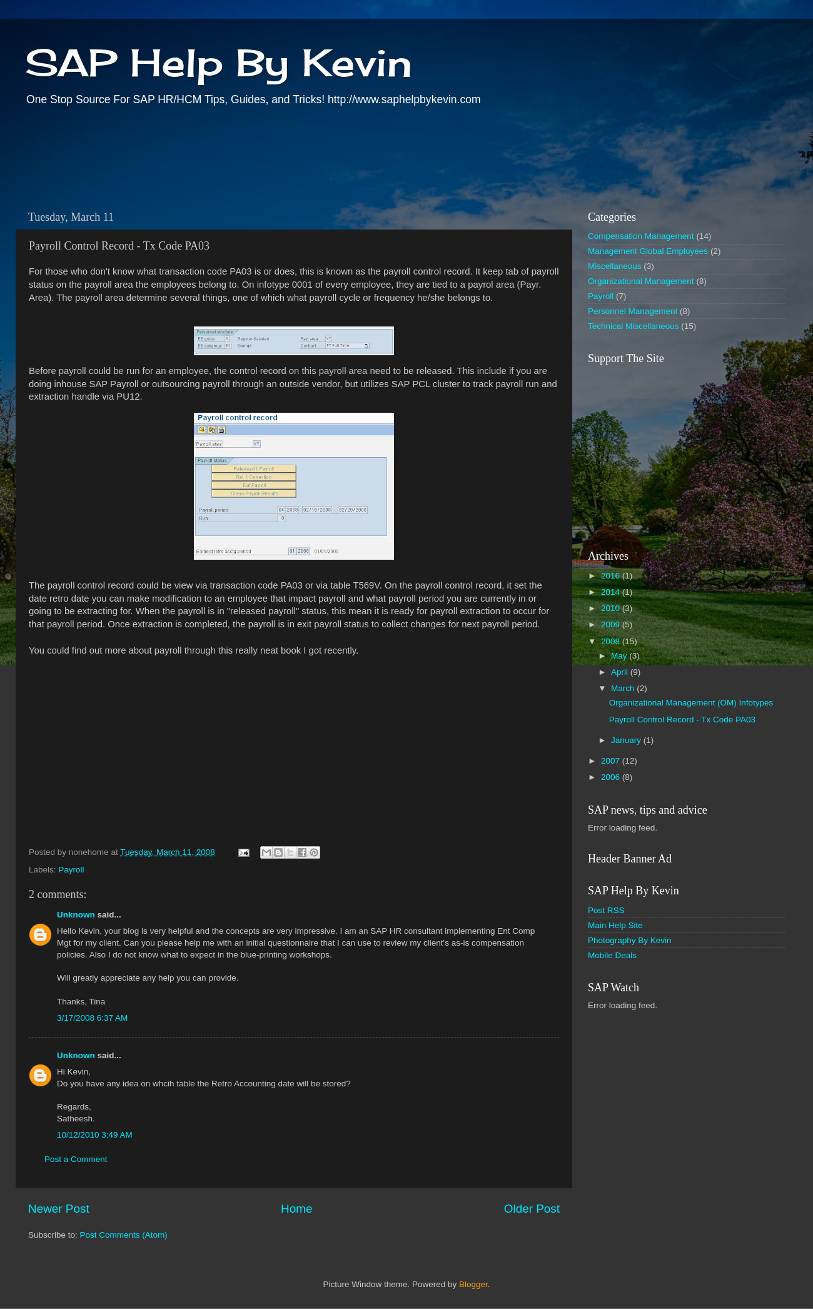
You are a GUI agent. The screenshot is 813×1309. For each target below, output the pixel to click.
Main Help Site (615, 925)
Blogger (473, 1284)
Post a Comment (76, 1159)
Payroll (71, 869)
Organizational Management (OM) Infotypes (691, 702)
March (624, 688)
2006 (611, 777)
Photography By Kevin (630, 940)
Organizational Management (641, 281)
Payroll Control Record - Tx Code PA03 (682, 719)
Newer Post (58, 1208)
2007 (611, 761)
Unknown (76, 914)
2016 (611, 575)
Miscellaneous (615, 266)
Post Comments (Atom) (124, 1235)
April (620, 672)
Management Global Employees (648, 251)
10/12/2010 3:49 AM (95, 1135)
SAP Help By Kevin (218, 62)
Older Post (532, 1208)
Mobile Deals (612, 955)
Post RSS (606, 910)
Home (296, 1208)
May (620, 655)
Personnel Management (632, 311)
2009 (611, 624)
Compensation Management (641, 236)
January (627, 740)
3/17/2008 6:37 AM (92, 1018)
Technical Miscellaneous (633, 326)
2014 (611, 592)
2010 (611, 608)
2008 (611, 641)
